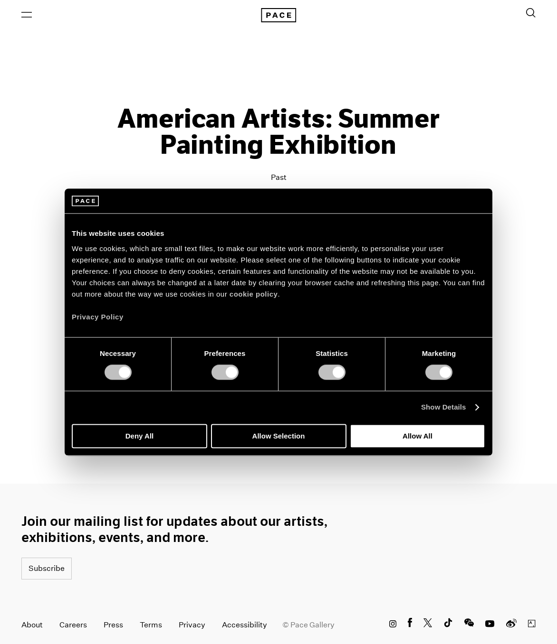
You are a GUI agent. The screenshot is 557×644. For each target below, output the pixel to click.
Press (113, 624)
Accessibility (244, 624)
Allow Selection (278, 436)
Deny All (139, 436)
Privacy (192, 624)
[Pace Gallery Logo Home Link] (278, 15)
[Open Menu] (26, 15)
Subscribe (47, 568)
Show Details (443, 407)
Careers (73, 624)
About (32, 624)
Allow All (417, 436)
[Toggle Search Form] (531, 13)
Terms (151, 624)
